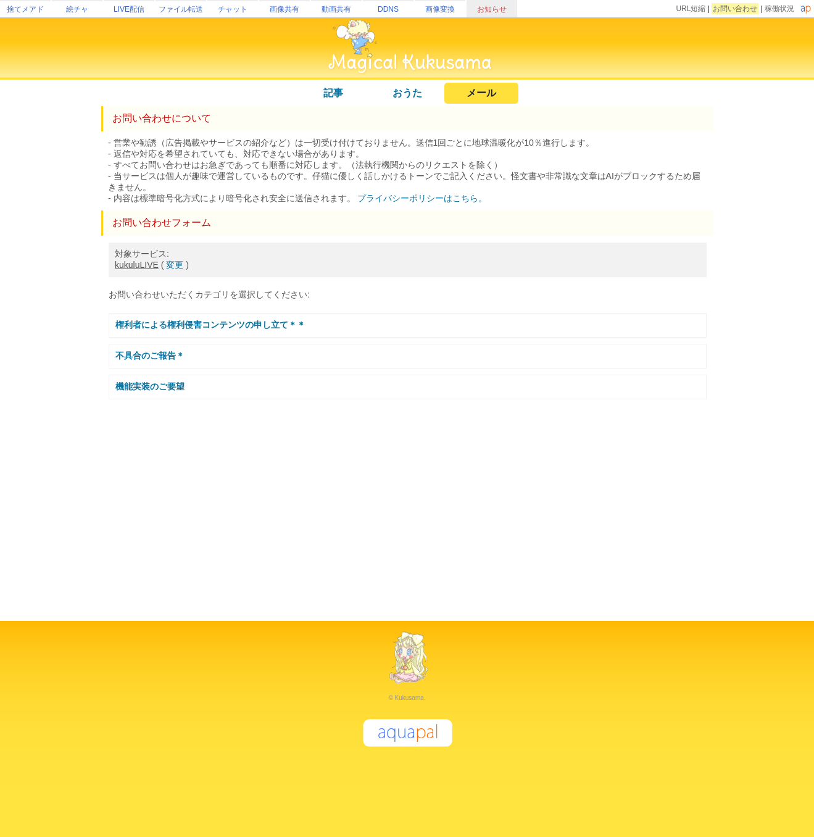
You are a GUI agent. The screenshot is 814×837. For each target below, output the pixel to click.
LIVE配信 (129, 9)
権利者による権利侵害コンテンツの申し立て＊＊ (210, 325)
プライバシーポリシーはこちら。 (422, 198)
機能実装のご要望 (150, 386)
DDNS (388, 9)
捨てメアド (25, 9)
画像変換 (440, 9)
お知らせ (492, 9)
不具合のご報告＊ (150, 355)
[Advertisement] (407, 504)
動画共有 (336, 9)
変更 (174, 265)
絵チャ (77, 9)
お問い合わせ (735, 8)
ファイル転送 (181, 9)
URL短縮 (690, 8)
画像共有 (284, 9)
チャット (232, 9)
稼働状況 (779, 8)
